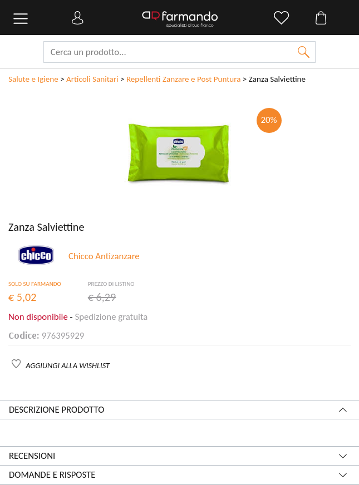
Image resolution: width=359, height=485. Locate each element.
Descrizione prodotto (56, 409)
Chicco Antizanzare (104, 256)
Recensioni (32, 456)
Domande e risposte (52, 475)
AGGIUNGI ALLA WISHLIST (68, 365)
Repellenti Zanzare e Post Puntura (183, 79)
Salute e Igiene (33, 79)
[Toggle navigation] (20, 19)
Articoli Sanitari (92, 79)
